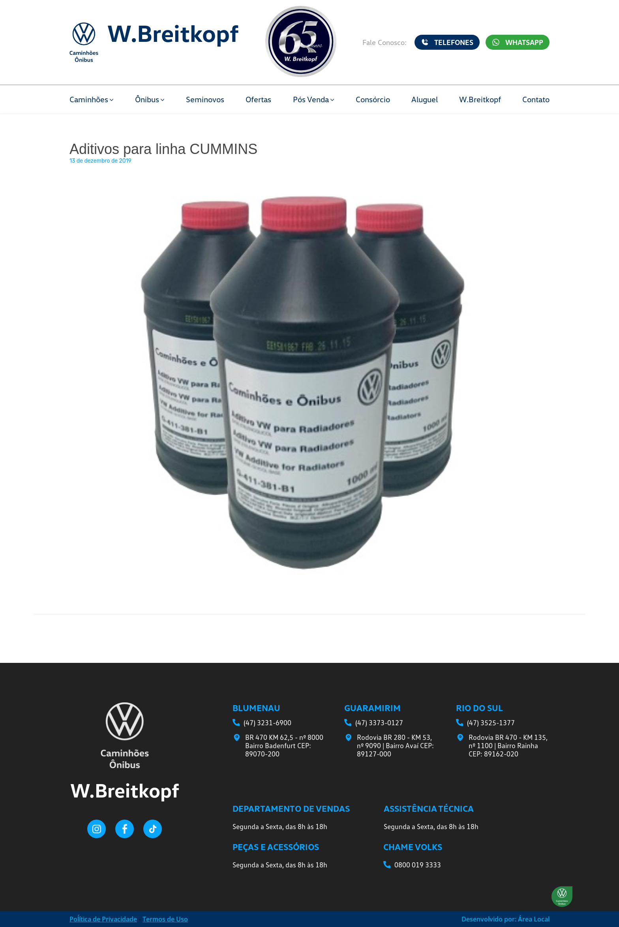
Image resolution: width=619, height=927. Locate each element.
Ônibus (147, 99)
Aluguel (424, 99)
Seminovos (205, 99)
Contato (536, 99)
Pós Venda (311, 99)
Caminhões (88, 99)
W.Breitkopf (480, 99)
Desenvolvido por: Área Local (505, 919)
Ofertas (258, 99)
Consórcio (373, 99)
